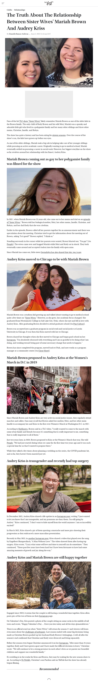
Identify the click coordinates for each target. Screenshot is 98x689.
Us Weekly (25, 660)
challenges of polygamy (35, 632)
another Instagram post (38, 538)
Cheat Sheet (43, 351)
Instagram (89, 85)
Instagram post (63, 516)
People (10, 244)
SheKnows (23, 429)
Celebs (9, 10)
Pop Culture (78, 324)
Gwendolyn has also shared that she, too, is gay (61, 252)
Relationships (19, 10)
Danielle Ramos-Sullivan (18, 34)
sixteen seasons (59, 135)
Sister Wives (30, 318)
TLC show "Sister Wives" (29, 121)
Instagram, (64, 643)
